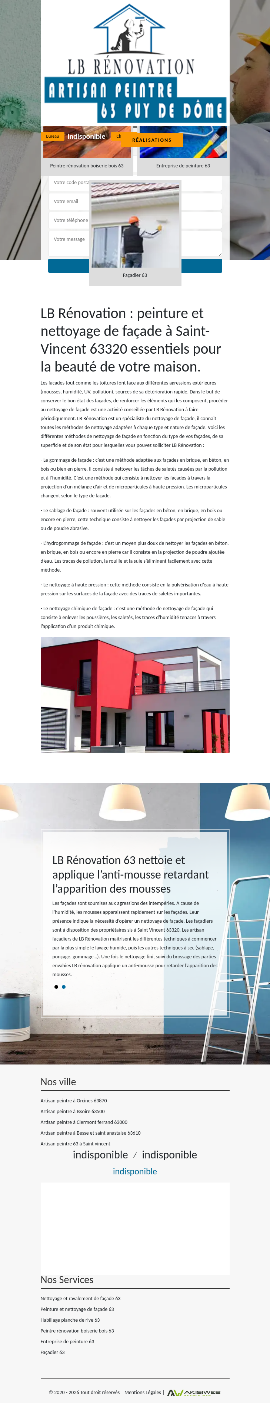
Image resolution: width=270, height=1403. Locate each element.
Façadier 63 (53, 1352)
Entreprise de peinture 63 (67, 1341)
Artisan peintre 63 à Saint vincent (75, 1144)
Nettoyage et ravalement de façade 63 (81, 1298)
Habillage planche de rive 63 (70, 1320)
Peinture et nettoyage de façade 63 (77, 1309)
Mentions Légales (142, 1392)
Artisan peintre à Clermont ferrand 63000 (84, 1122)
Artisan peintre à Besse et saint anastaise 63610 (91, 1133)
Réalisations (151, 140)
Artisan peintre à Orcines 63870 (74, 1101)
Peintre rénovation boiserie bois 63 (77, 1331)
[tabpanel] (135, 919)
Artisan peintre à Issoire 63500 (73, 1111)
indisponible (86, 136)
